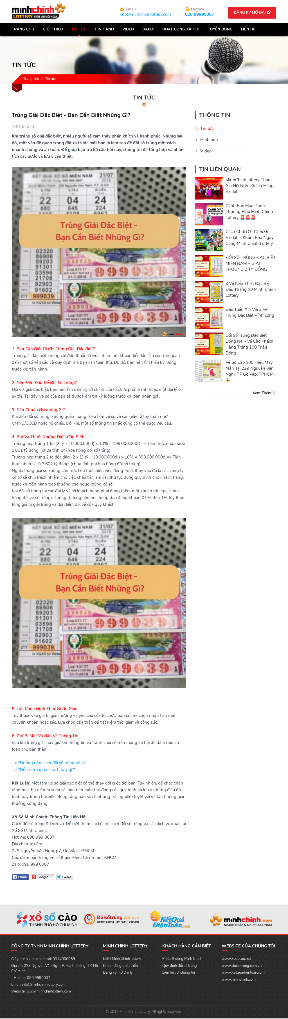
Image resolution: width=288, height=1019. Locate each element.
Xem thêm (262, 393)
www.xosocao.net (236, 959)
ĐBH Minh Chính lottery (122, 959)
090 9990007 (38, 978)
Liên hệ (248, 29)
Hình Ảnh (104, 29)
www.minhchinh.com (239, 980)
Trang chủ (23, 29)
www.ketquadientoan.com (243, 973)
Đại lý (148, 29)
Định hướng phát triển (120, 966)
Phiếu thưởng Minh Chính (182, 959)
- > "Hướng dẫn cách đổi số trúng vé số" (49, 763)
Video (128, 29)
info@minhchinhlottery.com (145, 14)
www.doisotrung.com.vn (242, 966)
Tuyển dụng (220, 29)
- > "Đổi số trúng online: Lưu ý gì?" (44, 770)
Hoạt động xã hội (180, 29)
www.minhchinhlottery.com (48, 991)
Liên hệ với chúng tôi (178, 973)
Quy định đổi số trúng (179, 966)
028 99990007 (199, 14)
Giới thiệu (53, 29)
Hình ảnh (209, 140)
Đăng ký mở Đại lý (118, 973)
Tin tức (78, 29)
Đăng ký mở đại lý (252, 12)
